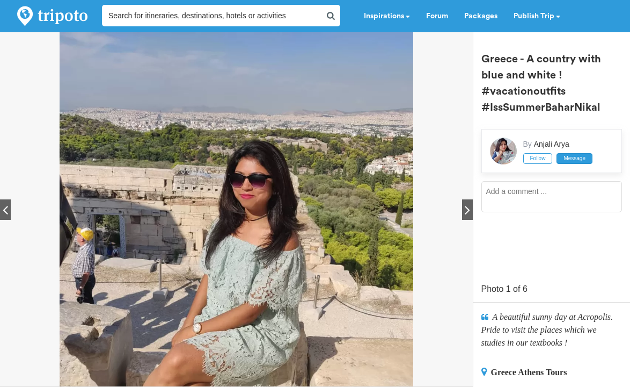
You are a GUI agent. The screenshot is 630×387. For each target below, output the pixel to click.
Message (574, 158)
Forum (437, 16)
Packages (480, 16)
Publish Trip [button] (537, 16)
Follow (538, 158)
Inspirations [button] (387, 16)
